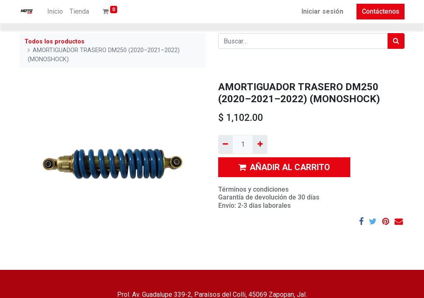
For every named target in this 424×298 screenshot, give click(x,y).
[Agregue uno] (260, 144)
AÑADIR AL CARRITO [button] (284, 167)
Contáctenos (380, 11)
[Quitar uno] (225, 144)
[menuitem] (55, 11)
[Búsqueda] (396, 41)
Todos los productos (54, 41)
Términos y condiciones (253, 189)
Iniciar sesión (322, 11)
